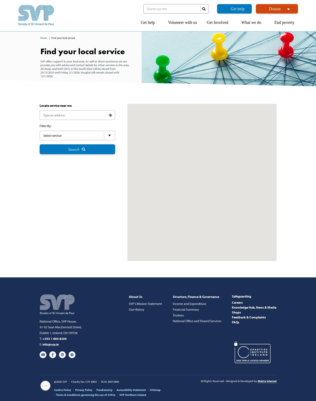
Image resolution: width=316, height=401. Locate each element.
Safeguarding (241, 296)
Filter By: (45, 126)
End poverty (286, 22)
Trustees (178, 315)
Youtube (43, 354)
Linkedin (62, 354)
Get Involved (219, 22)
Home (43, 37)
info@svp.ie (50, 344)
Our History (136, 309)
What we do (253, 22)
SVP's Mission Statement (145, 304)
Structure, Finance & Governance (196, 297)
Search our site (176, 9)
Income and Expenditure (189, 304)
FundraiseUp (104, 390)
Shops (236, 312)
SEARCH (204, 9)
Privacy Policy (83, 390)
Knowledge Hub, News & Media (254, 307)
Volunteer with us (182, 22)
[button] (311, 19)
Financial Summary (186, 309)
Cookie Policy (62, 390)
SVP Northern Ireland (132, 395)
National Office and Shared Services (197, 321)
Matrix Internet (267, 381)
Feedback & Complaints (249, 317)
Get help (238, 9)
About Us (135, 297)
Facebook (52, 354)
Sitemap (155, 390)
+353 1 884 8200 (54, 339)
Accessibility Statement (131, 390)
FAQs (235, 322)
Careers (237, 302)
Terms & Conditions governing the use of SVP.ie (85, 395)
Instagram (72, 354)
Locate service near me (56, 105)
